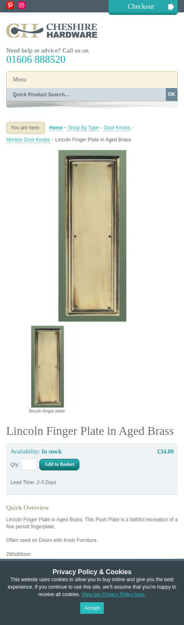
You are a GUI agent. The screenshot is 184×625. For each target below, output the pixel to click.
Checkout (141, 6)
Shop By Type (83, 128)
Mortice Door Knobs (28, 140)
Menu (19, 79)
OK (171, 94)
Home (56, 128)
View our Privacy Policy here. (113, 594)
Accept (92, 608)
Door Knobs (117, 128)
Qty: (14, 465)
